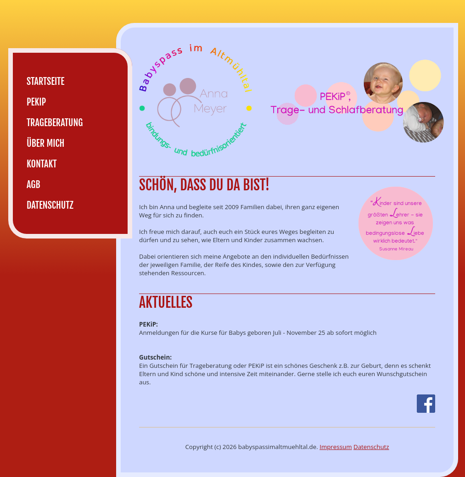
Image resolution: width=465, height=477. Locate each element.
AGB (33, 184)
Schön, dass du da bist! (204, 185)
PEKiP (36, 102)
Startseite (45, 81)
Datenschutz (371, 447)
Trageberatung (55, 122)
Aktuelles (165, 302)
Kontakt (42, 164)
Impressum (335, 447)
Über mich (45, 143)
